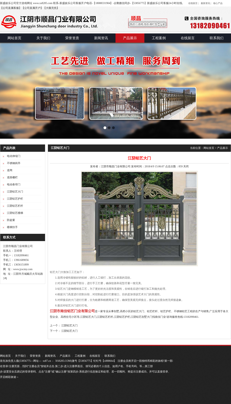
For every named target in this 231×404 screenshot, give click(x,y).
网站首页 (208, 148)
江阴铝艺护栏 (122, 316)
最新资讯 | (206, 3)
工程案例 (80, 355)
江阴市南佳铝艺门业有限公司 (72, 311)
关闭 (186, 166)
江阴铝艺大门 (88, 316)
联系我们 (110, 355)
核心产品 (218, 3)
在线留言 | (193, 3)
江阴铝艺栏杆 (105, 316)
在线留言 (95, 355)
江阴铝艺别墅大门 (141, 316)
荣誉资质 (35, 355)
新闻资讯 (50, 355)
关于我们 (20, 355)
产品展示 (222, 148)
